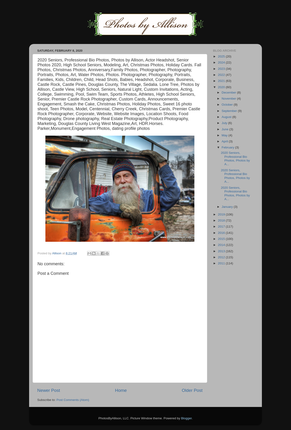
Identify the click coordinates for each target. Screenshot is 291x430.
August (227, 117)
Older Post (192, 390)
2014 (222, 245)
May (225, 135)
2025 (222, 56)
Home (121, 390)
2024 (222, 62)
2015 (222, 239)
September (230, 111)
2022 (222, 75)
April (225, 141)
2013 (222, 251)
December (229, 92)
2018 (222, 220)
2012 (222, 257)
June (225, 129)
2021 (222, 81)
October (228, 104)
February (228, 147)
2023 (222, 69)
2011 (222, 263)
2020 (222, 87)
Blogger (186, 418)
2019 (222, 214)
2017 (222, 226)
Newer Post (48, 390)
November (229, 98)
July (225, 123)
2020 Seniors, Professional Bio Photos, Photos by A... (235, 158)
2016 (222, 233)
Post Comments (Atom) (73, 400)
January (228, 206)
